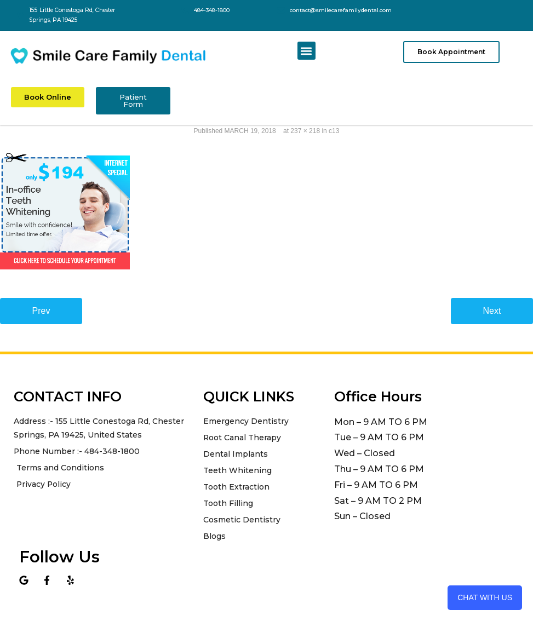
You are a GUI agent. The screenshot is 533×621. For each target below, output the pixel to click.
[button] (306, 51)
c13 (334, 130)
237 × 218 (305, 130)
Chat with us (484, 597)
